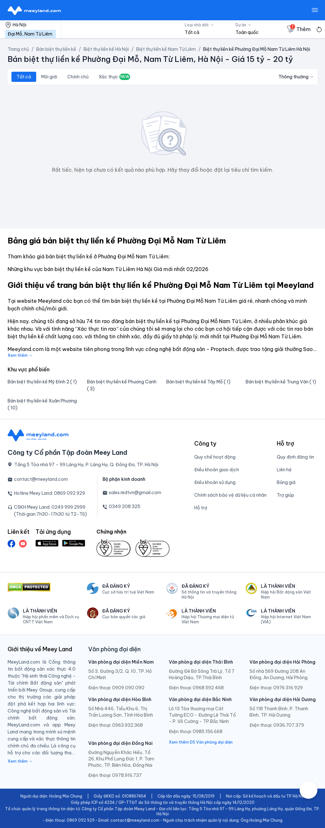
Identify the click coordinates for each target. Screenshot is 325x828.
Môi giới (49, 77)
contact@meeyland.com (41, 479)
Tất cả (24, 77)
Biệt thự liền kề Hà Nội (106, 49)
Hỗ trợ (200, 508)
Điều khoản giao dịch (216, 470)
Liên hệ (284, 470)
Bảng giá (286, 482)
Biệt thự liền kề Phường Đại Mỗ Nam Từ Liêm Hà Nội (256, 49)
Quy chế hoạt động (214, 457)
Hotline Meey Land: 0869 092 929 (49, 493)
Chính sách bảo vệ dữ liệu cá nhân (230, 495)
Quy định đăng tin (295, 457)
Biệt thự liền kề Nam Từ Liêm (166, 49)
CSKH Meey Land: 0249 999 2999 (49, 507)
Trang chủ (18, 49)
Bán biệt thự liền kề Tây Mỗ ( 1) (198, 382)
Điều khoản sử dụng (214, 482)
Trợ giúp (285, 495)
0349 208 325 (124, 506)
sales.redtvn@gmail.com (135, 492)
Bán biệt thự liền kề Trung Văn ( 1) (281, 382)
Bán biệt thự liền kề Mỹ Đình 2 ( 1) (42, 382)
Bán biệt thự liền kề (56, 49)
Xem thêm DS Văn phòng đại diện (201, 742)
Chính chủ (78, 77)
